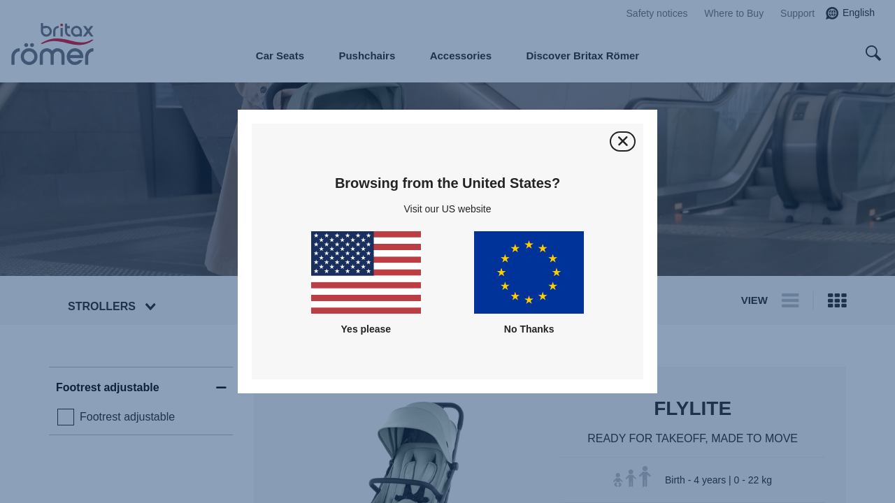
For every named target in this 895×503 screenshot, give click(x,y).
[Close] (623, 141)
